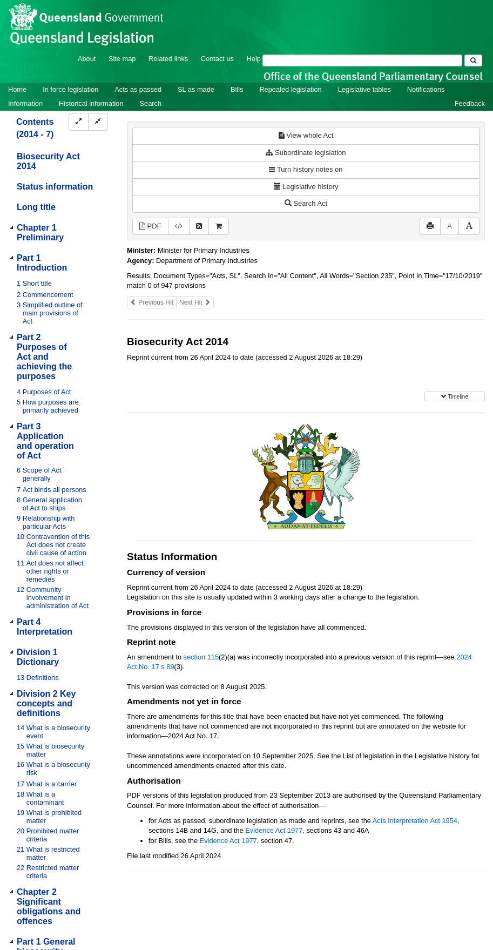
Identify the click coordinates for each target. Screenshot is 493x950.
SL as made (196, 89)
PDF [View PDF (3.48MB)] (150, 226)
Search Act (306, 203)
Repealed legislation (290, 89)
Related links (168, 59)
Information (25, 103)
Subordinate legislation (306, 153)
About (87, 59)
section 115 (201, 657)
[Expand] (79, 122)
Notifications (426, 89)
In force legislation (70, 89)
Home (17, 89)
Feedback (470, 103)
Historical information (91, 103)
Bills (237, 89)
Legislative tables (364, 89)
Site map (122, 59)
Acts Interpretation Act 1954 (415, 821)
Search (151, 103)
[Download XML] (179, 226)
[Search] (362, 60)
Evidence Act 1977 (273, 830)
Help (254, 59)
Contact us (217, 59)
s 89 (167, 667)
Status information (55, 186)
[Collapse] (98, 122)
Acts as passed (137, 89)
